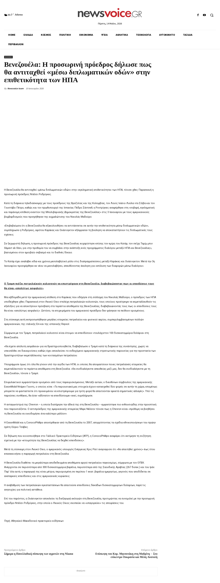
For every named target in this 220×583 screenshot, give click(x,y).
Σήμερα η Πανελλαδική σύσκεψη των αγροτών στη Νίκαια (38, 554)
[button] (212, 15)
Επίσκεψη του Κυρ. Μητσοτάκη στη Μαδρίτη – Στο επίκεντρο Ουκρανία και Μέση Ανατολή (126, 555)
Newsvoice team (15, 88)
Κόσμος (8, 57)
